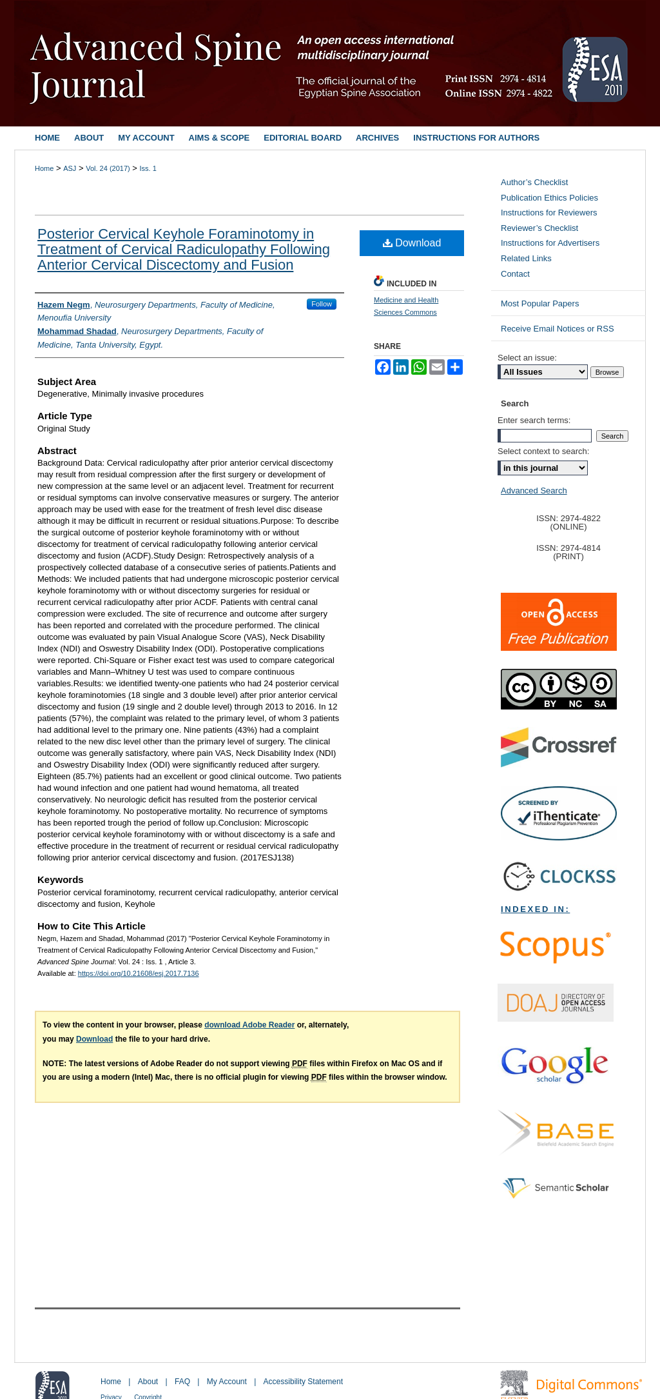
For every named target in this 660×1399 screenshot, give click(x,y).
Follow (321, 304)
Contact (515, 274)
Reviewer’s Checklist (539, 228)
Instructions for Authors (476, 138)
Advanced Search (534, 490)
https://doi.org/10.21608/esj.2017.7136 (138, 973)
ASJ (69, 168)
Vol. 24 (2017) (108, 168)
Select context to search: (543, 451)
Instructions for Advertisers (550, 243)
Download (412, 242)
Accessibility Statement (303, 1381)
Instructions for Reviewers (549, 212)
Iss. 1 (148, 168)
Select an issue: (527, 357)
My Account (227, 1381)
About (148, 1381)
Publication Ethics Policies (549, 198)
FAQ (182, 1381)
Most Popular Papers (540, 303)
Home (44, 168)
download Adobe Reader (249, 1024)
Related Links (526, 258)
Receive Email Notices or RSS (557, 328)
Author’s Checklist (534, 182)
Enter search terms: (534, 420)
